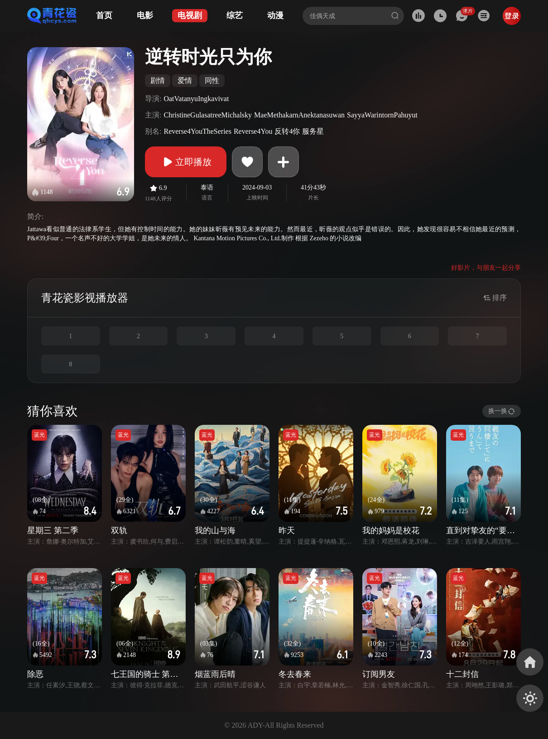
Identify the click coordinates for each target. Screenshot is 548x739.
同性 (212, 80)
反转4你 (287, 131)
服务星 (313, 131)
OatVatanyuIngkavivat (196, 98)
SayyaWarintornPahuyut (382, 115)
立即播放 (186, 162)
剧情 (157, 80)
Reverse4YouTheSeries (197, 131)
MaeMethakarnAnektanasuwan (299, 115)
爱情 (185, 80)
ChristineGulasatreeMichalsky (207, 115)
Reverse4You (253, 131)
